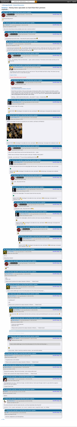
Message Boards (7, 5)
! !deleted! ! (7, 25)
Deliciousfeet (11, 14)
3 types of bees (13, 75)
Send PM (54, 14)
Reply (58, 14)
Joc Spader (16, 338)
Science (5, 8)
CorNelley (11, 251)
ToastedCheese (19, 67)
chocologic (11, 378)
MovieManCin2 (17, 102)
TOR (7, 412)
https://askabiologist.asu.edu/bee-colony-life (21, 88)
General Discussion (18, 5)
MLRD (6, 391)
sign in (69, 1)
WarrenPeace (9, 274)
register (74, 1)
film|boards (5, 1)
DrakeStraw (12, 401)
